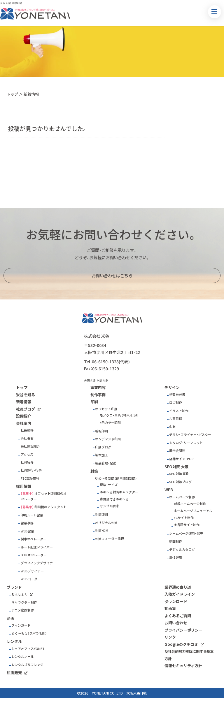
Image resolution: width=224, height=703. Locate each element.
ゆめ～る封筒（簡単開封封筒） (116, 478)
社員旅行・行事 (31, 470)
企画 (10, 618)
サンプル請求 (109, 506)
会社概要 (27, 438)
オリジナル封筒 (106, 522)
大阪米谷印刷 (136, 693)
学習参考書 (177, 394)
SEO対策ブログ (180, 481)
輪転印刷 (101, 431)
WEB (168, 489)
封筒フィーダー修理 (109, 538)
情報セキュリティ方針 (183, 665)
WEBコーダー (31, 578)
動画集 (170, 608)
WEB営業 (27, 531)
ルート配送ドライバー (37, 547)
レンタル (14, 641)
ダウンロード (175, 601)
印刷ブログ (103, 447)
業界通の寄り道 (177, 587)
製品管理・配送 (105, 463)
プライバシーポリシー (183, 630)
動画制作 (175, 541)
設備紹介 (23, 416)
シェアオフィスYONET (28, 648)
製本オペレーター (33, 539)
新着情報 (23, 401)
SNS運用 (175, 557)
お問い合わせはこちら (112, 275)
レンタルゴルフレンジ (27, 664)
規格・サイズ (109, 484)
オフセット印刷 (106, 408)
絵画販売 (14, 672)
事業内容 (98, 387)
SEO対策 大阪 (176, 466)
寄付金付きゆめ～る (114, 499)
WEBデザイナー (32, 571)
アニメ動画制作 (22, 610)
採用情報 (23, 486)
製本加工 (101, 455)
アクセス (27, 454)
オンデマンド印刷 (108, 438)
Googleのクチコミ (181, 644)
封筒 (94, 471)
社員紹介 (27, 462)
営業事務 (27, 522)
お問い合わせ (175, 622)
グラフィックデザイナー (38, 562)
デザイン (172, 387)
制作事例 (98, 394)
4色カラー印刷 (110, 422)
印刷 (94, 401)
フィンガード (21, 625)
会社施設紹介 (30, 446)
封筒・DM (101, 530)
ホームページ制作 (182, 497)
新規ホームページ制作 (190, 503)
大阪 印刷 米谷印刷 (11, 3)
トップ (12, 94)
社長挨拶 (27, 430)
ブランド (14, 587)
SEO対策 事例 (179, 473)
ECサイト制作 (184, 517)
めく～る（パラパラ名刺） (29, 633)
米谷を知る (25, 394)
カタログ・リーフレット (186, 442)
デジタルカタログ (182, 549)
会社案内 (23, 423)
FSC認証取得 (30, 478)
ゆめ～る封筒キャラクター (119, 492)
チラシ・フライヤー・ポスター (190, 434)
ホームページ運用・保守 (186, 533)
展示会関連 (177, 450)
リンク (170, 637)
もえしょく (19, 594)
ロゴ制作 (175, 402)
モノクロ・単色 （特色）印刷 (119, 415)
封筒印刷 (101, 514)
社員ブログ (25, 409)
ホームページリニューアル (193, 510)
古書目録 (175, 418)
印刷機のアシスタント (50, 506)
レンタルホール (22, 656)
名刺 (172, 426)
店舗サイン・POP (181, 458)
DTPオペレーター (34, 555)
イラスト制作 (178, 410)
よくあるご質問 (177, 615)
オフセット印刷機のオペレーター (43, 496)
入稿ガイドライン (179, 594)
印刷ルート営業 (32, 515)
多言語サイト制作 (187, 524)
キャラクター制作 (24, 602)
